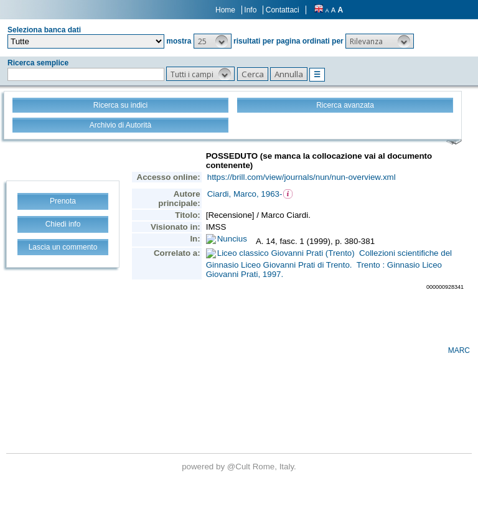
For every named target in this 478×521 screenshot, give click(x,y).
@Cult (240, 466)
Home (225, 10)
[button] (213, 41)
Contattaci (282, 10)
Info (250, 10)
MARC (459, 350)
